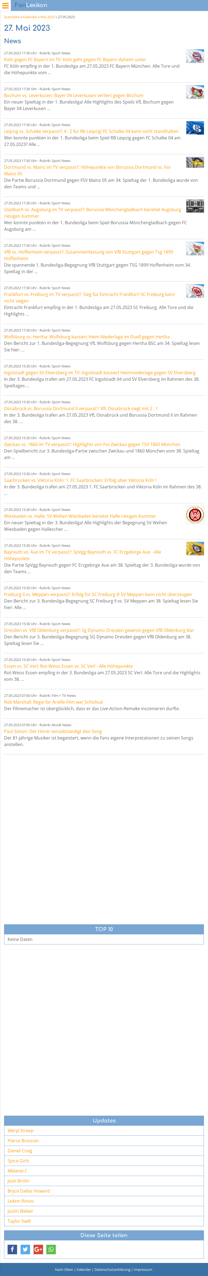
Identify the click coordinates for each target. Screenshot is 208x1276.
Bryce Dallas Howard (29, 1191)
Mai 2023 (47, 16)
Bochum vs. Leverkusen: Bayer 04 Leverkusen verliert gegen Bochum (74, 95)
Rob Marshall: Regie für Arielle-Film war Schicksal (53, 702)
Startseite (12, 16)
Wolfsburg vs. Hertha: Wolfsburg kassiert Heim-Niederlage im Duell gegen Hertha (87, 337)
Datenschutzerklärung (112, 1269)
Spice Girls (18, 1161)
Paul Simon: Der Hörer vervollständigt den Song (53, 731)
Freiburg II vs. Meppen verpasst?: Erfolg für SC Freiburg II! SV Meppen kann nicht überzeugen (98, 594)
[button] (12, 1249)
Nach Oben (64, 1269)
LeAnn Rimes (21, 1201)
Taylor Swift (19, 1221)
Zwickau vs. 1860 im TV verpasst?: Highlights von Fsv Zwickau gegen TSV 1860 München (92, 444)
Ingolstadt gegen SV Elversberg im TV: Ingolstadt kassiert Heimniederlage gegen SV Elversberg (100, 373)
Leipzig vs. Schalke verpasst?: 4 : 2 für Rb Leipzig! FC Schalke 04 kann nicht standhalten (91, 131)
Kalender (30, 16)
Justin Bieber (20, 1211)
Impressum (143, 1269)
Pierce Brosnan (23, 1141)
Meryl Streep (21, 1131)
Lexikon (31, 5)
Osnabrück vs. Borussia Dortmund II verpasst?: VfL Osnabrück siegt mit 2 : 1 (81, 408)
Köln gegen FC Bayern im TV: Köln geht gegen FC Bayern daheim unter (75, 60)
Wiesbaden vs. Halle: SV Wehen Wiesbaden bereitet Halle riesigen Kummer (80, 516)
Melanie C (17, 1171)
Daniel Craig (20, 1151)
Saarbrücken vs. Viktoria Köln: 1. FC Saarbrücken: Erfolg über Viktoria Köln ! (80, 480)
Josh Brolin (19, 1181)
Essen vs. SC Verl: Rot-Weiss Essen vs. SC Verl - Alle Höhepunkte (68, 666)
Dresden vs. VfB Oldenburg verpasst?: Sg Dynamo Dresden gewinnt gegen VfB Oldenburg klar (99, 630)
